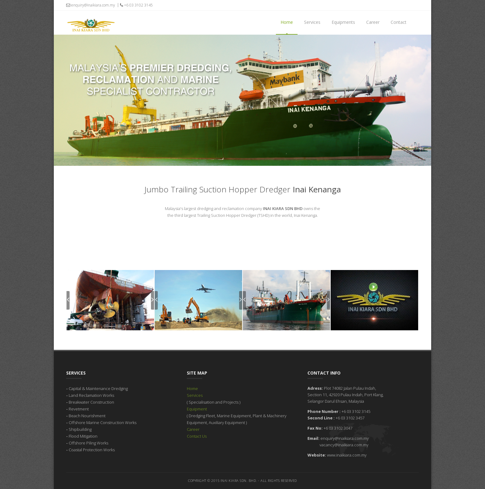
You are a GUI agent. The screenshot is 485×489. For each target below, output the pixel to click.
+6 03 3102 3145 (136, 5)
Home (287, 22)
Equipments (343, 22)
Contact (398, 22)
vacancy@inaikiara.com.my (344, 445)
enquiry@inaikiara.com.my (90, 5)
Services (312, 22)
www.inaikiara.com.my (347, 455)
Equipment (197, 409)
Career (373, 22)
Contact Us (197, 436)
